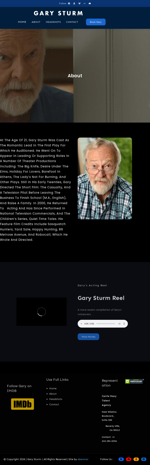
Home (53, 401)
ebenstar (83, 459)
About (53, 406)
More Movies (88, 340)
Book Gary (96, 22)
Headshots (55, 412)
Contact (54, 417)
